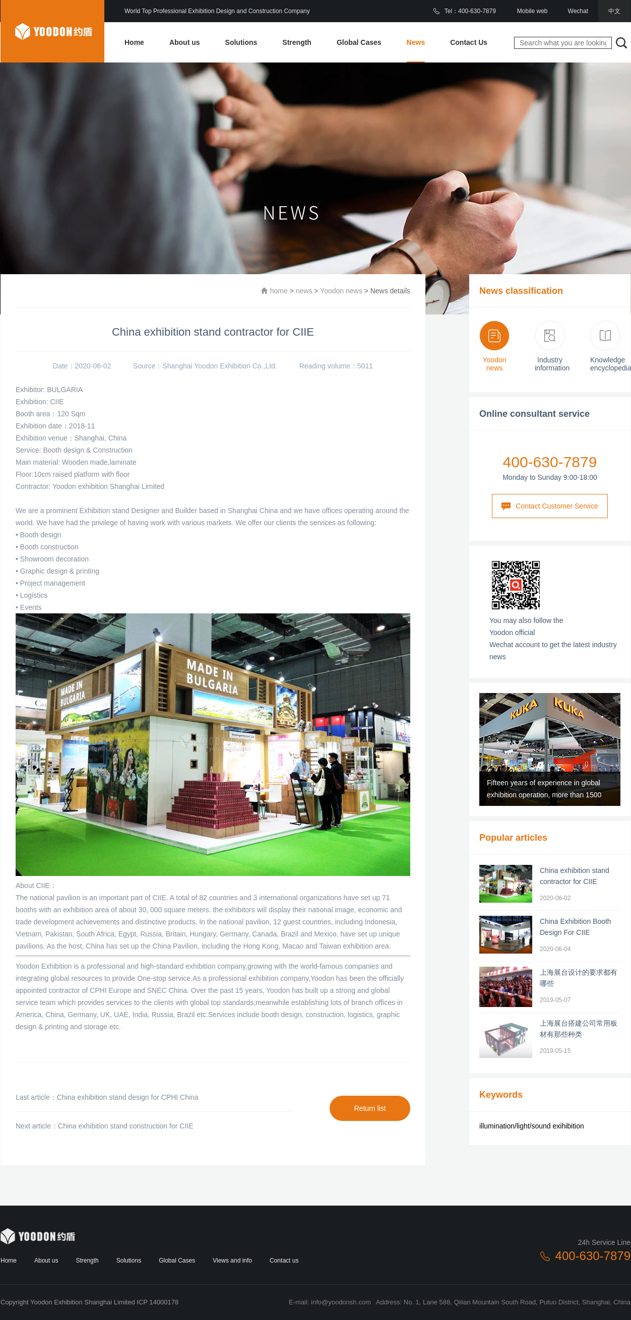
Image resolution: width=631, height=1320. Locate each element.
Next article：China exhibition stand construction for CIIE (105, 1126)
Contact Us (468, 42)
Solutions (241, 42)
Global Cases (359, 42)
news (304, 291)
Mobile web (532, 11)
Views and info (232, 1260)
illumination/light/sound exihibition (531, 1126)
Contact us (284, 1260)
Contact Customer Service (549, 506)
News (416, 42)
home (279, 291)
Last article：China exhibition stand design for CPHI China (107, 1097)
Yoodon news (341, 291)
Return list (370, 1108)
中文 (614, 11)
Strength (296, 42)
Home (134, 42)
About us (184, 42)
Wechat (578, 11)
